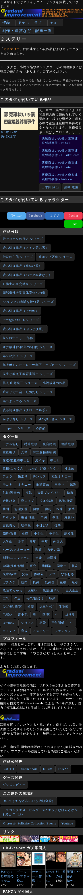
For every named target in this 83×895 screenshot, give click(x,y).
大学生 (8, 541)
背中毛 (23, 614)
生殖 (25, 533)
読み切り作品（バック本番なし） (27, 275)
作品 (6, 22)
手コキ (8, 484)
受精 (24, 452)
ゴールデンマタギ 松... (23, 876)
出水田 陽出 (50, 187)
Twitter (16, 215)
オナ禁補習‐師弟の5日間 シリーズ (28, 347)
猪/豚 (46, 614)
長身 (36, 582)
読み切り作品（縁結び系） (22, 266)
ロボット (9, 517)
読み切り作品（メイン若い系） (26, 248)
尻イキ (40, 460)
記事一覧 (43, 30)
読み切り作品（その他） (21, 311)
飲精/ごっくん (13, 468)
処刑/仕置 (66, 501)
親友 (75, 566)
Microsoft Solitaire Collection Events (29, 823)
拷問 (6, 509)
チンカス (39, 476)
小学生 (39, 533)
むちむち (67, 574)
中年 (44, 541)
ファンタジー (64, 631)
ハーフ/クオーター (16, 549)
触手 (71, 509)
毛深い (8, 614)
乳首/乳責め (11, 492)
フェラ (8, 476)
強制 (48, 509)
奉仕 (55, 517)
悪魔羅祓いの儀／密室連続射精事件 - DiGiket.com (60, 153)
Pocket (73, 215)
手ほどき (42, 525)
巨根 (63, 582)
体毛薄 (64, 606)
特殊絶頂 (31, 444)
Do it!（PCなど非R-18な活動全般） (29, 801)
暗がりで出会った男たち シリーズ (28, 392)
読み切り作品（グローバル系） (26, 410)
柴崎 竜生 (71, 187)
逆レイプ (27, 501)
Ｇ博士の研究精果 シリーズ (23, 284)
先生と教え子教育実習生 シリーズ (28, 374)
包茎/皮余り (51, 590)
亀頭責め (42, 484)
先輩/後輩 (10, 574)
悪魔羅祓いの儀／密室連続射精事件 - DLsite (60, 165)
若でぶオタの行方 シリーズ (23, 239)
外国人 (58, 541)
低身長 (50, 582)
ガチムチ (9, 582)
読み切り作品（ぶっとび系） (24, 329)
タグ (38, 22)
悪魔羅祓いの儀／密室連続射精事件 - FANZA (60, 177)
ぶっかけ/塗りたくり (44, 468)
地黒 (52, 598)
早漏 (44, 517)
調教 (36, 509)
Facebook (35, 215)
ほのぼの (9, 623)
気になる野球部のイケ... (7, 876)
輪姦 (70, 492)
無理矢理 (21, 509)
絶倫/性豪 (28, 517)
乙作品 (41, 428)
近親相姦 (9, 501)
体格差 (39, 574)
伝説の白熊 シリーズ (18, 257)
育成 (24, 631)
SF (71, 623)
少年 (21, 541)
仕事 (57, 525)
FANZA (63, 769)
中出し (55, 460)
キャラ (23, 22)
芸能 (38, 557)
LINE (73, 224)
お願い (69, 517)
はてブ (55, 215)
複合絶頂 (49, 444)
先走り (23, 476)
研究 (33, 566)
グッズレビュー (14, 785)
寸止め (70, 468)
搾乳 (28, 492)
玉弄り (59, 484)
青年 (32, 541)
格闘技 (52, 557)
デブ (52, 574)
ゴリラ (70, 614)
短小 (75, 582)
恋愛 (42, 623)
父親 (25, 574)
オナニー (24, 484)
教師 (38, 549)
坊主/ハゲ (46, 606)
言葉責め (9, 525)
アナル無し (11, 444)
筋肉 (24, 582)
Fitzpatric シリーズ (17, 428)
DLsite (47, 769)
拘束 (59, 509)
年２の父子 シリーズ (18, 356)
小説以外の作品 (54, 383)
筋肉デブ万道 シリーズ (55, 257)
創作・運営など (16, 30)
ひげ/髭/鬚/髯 (12, 606)
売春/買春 (10, 533)
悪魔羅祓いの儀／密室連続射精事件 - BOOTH (60, 141)
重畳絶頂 (9, 452)
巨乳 (6, 598)
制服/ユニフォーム (16, 557)
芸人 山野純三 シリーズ (20, 383)
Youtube (67, 823)
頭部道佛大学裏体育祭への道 (24, 293)
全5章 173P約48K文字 (19, 123)
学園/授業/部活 (14, 566)
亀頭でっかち (12, 590)
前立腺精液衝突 (44, 452)
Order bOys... (50, 876)
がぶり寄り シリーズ (18, 419)
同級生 (62, 566)
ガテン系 (53, 549)
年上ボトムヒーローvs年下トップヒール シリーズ (39, 365)
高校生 (69, 533)
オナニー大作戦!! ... (37, 876)
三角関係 (58, 623)
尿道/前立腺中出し (16, 460)
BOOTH (8, 769)
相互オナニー (61, 476)
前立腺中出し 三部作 (18, 338)
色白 (17, 598)
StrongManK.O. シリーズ (21, 320)
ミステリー (41, 631)
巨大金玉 (72, 590)
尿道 (73, 484)
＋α (53, 22)
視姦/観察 (46, 501)
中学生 (54, 533)
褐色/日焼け (35, 598)
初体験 (26, 525)
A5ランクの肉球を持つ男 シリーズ (28, 302)
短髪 (30, 606)
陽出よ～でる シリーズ (20, 401)
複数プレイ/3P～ (49, 492)
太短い (33, 590)
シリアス (27, 623)
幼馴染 (47, 566)
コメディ (9, 631)
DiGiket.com (28, 769)
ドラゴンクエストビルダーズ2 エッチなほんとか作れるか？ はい (40, 812)
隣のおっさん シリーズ (55, 419)
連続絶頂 (67, 444)
